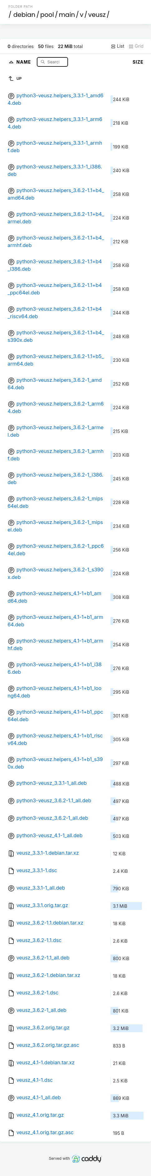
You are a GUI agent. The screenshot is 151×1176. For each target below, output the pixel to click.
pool (47, 14)
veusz (97, 14)
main (67, 14)
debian (24, 14)
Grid (136, 46)
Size (138, 62)
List (117, 46)
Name (24, 61)
